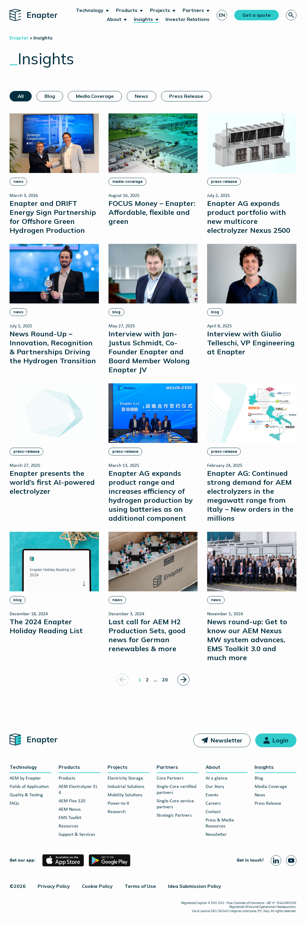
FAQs (14, 803)
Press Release (186, 96)
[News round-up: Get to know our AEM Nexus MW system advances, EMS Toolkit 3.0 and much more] (251, 597)
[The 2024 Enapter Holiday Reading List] (54, 583)
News (141, 96)
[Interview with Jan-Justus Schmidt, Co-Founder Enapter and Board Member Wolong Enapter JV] (153, 309)
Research (117, 811)
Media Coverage (95, 96)
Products (126, 10)
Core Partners (170, 778)
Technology (89, 10)
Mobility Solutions (125, 795)
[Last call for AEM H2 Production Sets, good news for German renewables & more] (153, 592)
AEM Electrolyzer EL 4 (78, 789)
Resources (68, 826)
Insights (143, 19)
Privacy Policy (54, 886)
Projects (160, 10)
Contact (213, 811)
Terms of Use (140, 886)
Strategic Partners (174, 815)
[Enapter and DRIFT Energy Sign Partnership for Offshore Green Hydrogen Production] (54, 173)
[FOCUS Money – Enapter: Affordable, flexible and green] (153, 169)
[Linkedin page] (276, 860)
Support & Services (77, 834)
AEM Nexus (70, 809)
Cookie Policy (97, 886)
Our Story (215, 786)
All (21, 96)
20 (165, 680)
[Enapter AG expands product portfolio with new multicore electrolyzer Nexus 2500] (251, 173)
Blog (50, 96)
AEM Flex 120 (72, 801)
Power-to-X (118, 803)
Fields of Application (29, 786)
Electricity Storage (125, 778)
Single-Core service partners (175, 804)
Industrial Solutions (126, 786)
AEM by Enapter (25, 778)
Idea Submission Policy (194, 886)
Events (212, 795)
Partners (193, 10)
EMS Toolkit (70, 817)
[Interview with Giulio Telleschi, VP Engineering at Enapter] (251, 300)
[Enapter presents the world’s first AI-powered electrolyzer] (54, 439)
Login (280, 740)
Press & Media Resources (220, 823)
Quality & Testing (26, 795)
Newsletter (226, 740)
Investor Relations (187, 19)
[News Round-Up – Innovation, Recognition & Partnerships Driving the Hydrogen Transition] (54, 304)
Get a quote (256, 15)
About (114, 19)
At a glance (216, 778)
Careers (213, 803)
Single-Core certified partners (176, 789)
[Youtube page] (291, 860)
